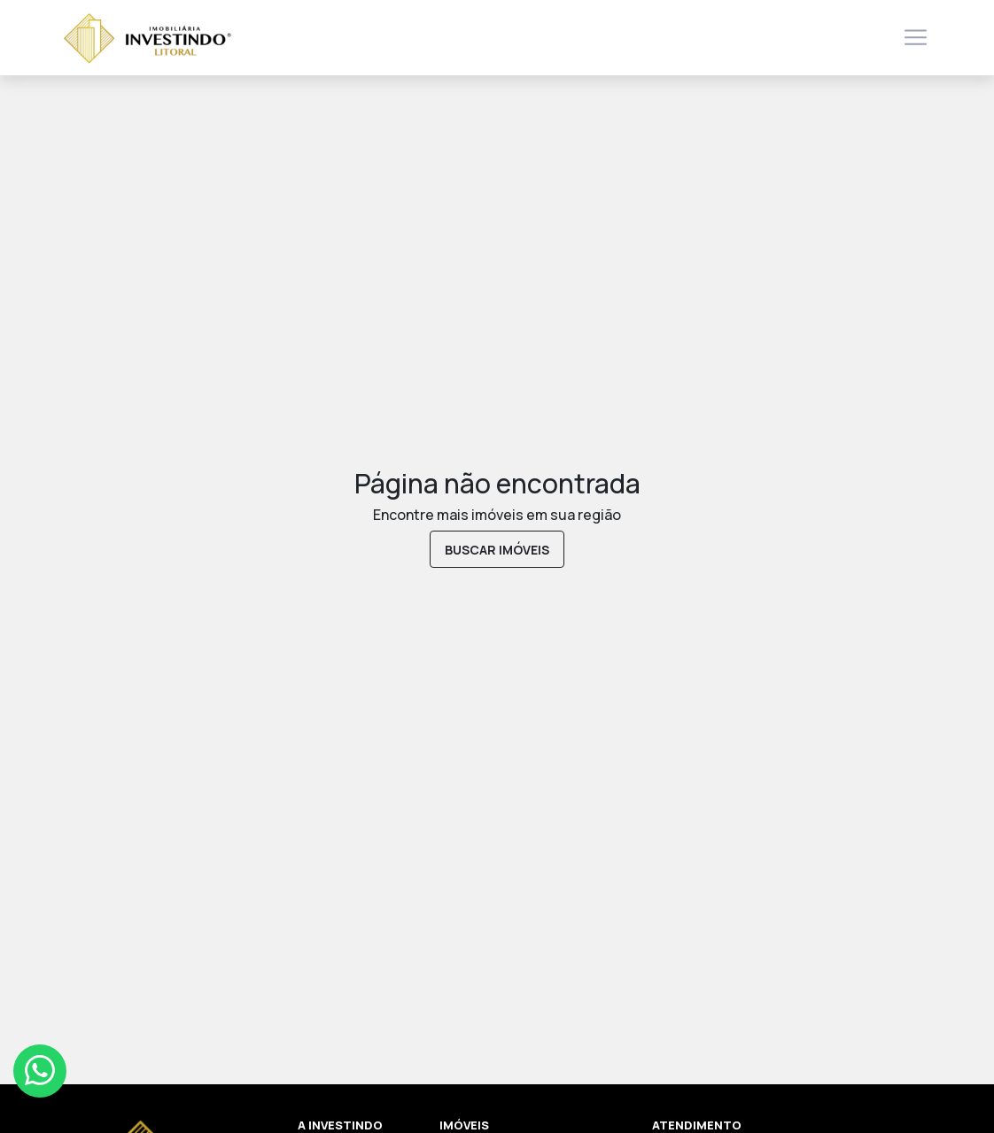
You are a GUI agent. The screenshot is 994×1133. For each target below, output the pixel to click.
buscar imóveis (497, 549)
